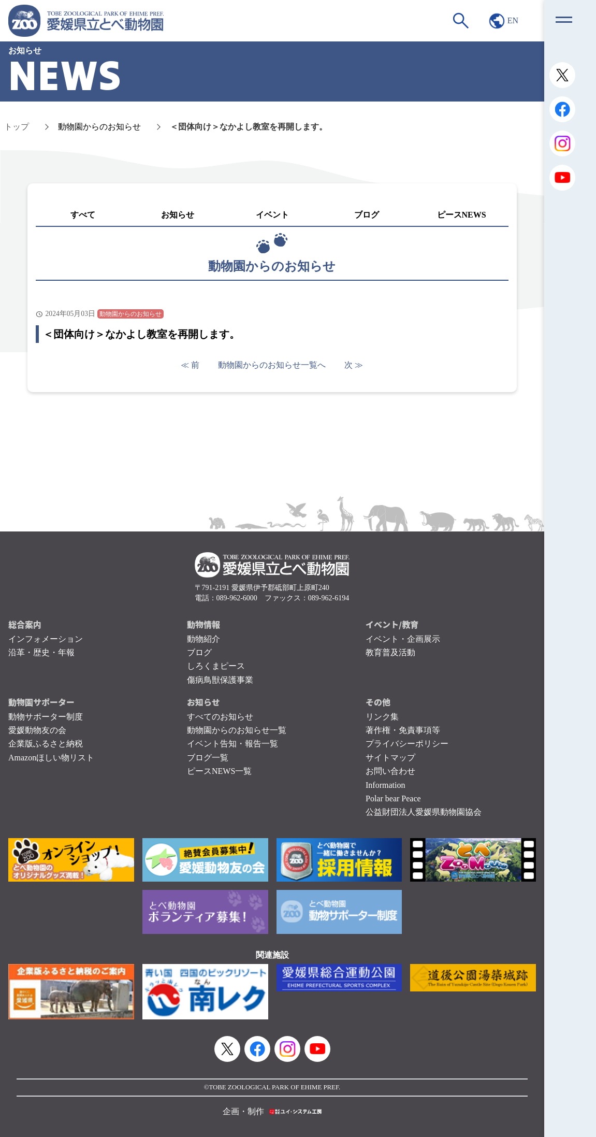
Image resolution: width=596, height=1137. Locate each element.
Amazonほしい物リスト (51, 757)
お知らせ (177, 214)
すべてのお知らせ (220, 716)
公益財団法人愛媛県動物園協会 (424, 812)
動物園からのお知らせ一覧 (236, 730)
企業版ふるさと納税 (45, 743)
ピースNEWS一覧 (219, 771)
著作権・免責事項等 (403, 730)
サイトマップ (390, 757)
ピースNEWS (461, 214)
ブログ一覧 (207, 757)
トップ (16, 126)
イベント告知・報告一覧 (232, 743)
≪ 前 (190, 365)
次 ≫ (353, 365)
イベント (272, 214)
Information (385, 785)
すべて (82, 214)
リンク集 (382, 716)
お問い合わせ (390, 771)
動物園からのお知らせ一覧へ (272, 365)
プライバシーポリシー (407, 743)
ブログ (366, 214)
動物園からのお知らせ (99, 126)
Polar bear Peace (393, 798)
